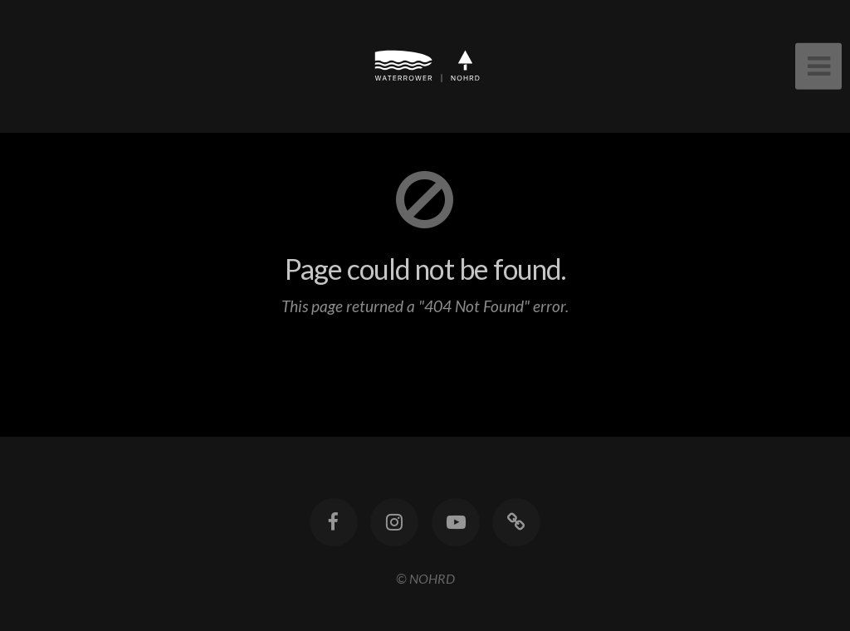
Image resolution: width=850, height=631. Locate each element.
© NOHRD (425, 578)
